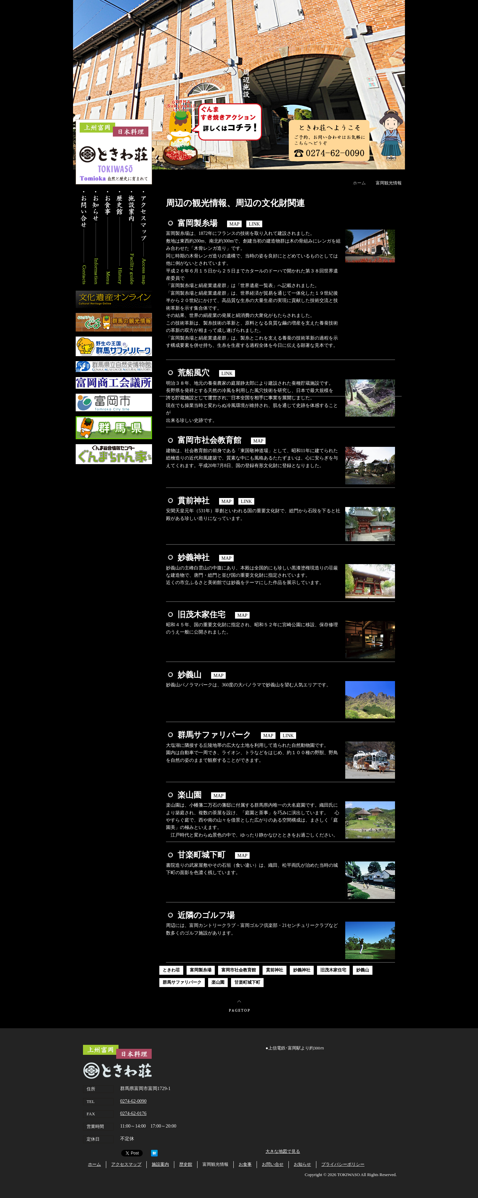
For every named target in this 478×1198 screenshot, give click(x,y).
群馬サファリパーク (182, 982)
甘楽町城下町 (247, 982)
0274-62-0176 (133, 1113)
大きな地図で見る (283, 1151)
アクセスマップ (143, 237)
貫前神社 (274, 969)
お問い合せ (272, 1164)
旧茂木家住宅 (333, 969)
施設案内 (131, 237)
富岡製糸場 (200, 969)
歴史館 (119, 237)
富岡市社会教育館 (238, 969)
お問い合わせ (85, 237)
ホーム (359, 182)
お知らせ (96, 237)
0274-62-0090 (133, 1101)
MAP (234, 224)
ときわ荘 (171, 969)
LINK (254, 224)
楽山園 (217, 982)
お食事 (108, 237)
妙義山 (362, 969)
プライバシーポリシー (342, 1164)
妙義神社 (301, 969)
